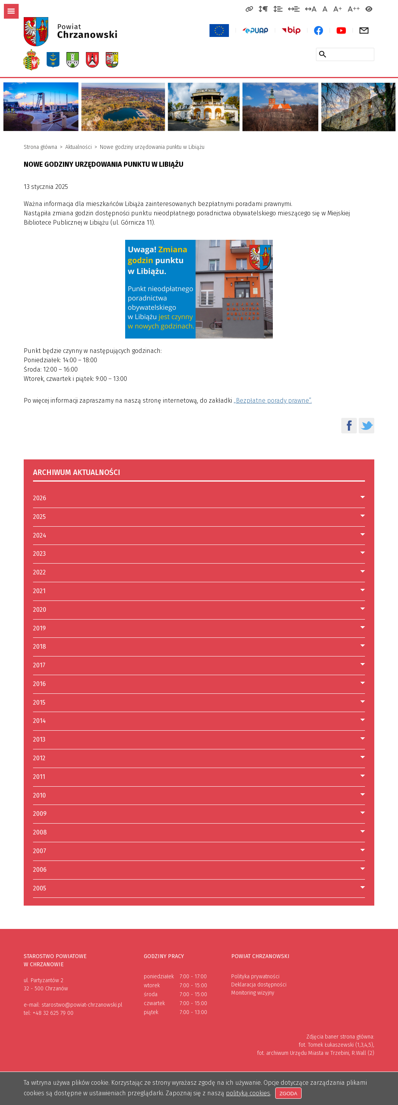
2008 (40, 832)
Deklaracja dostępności (258, 984)
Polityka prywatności (255, 976)
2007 (39, 851)
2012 (39, 758)
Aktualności (78, 147)
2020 (39, 609)
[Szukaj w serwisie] (322, 54)
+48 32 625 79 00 (53, 1013)
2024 (39, 535)
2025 (39, 516)
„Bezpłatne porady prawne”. (273, 400)
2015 (39, 702)
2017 (39, 665)
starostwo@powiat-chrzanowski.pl (82, 1005)
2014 (39, 720)
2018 (39, 646)
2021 (39, 591)
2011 (39, 776)
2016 (39, 684)
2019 (39, 628)
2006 (40, 869)
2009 (40, 813)
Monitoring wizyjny (252, 993)
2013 (39, 739)
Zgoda (289, 1093)
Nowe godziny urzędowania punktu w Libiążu (152, 147)
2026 (39, 498)
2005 (39, 888)
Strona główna (40, 147)
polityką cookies (248, 1092)
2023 (39, 553)
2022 (39, 572)
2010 (39, 795)
